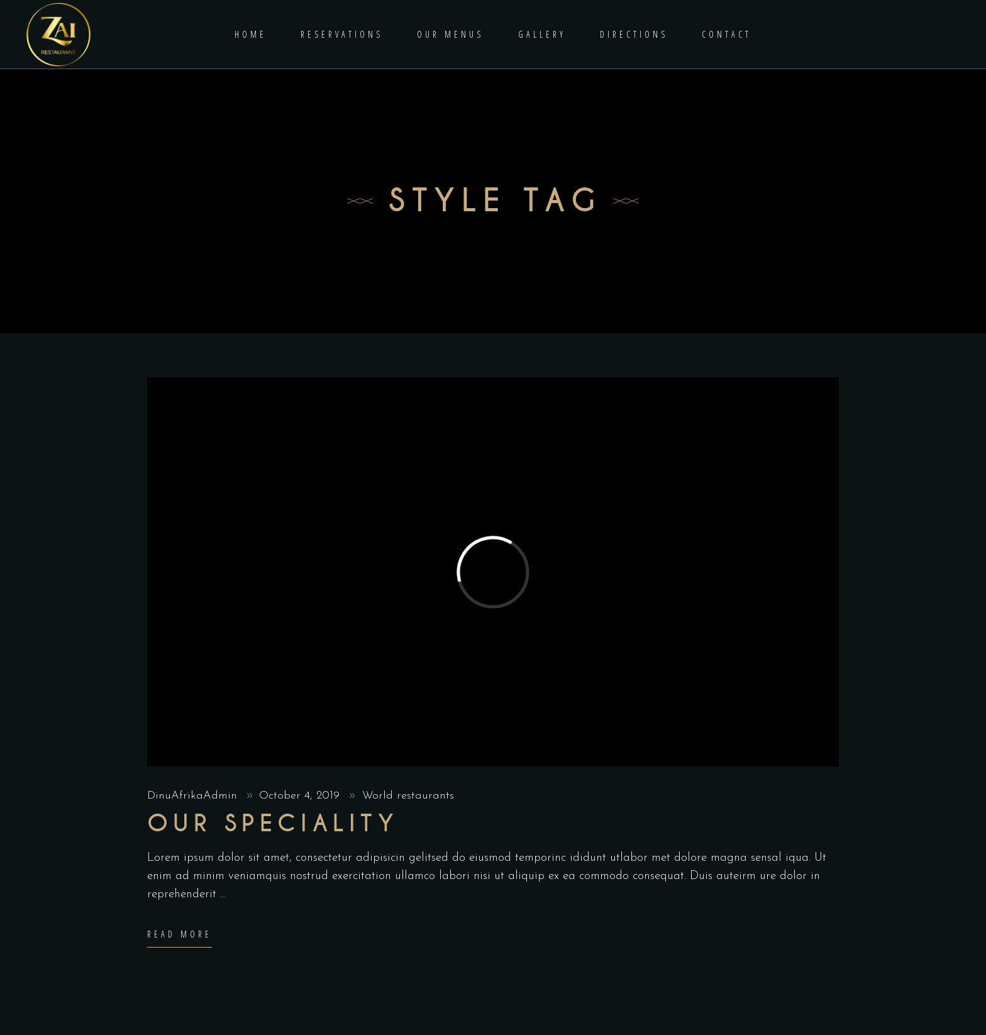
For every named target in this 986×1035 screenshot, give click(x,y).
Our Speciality (273, 823)
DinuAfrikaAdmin (194, 796)
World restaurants (408, 796)
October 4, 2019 (301, 796)
